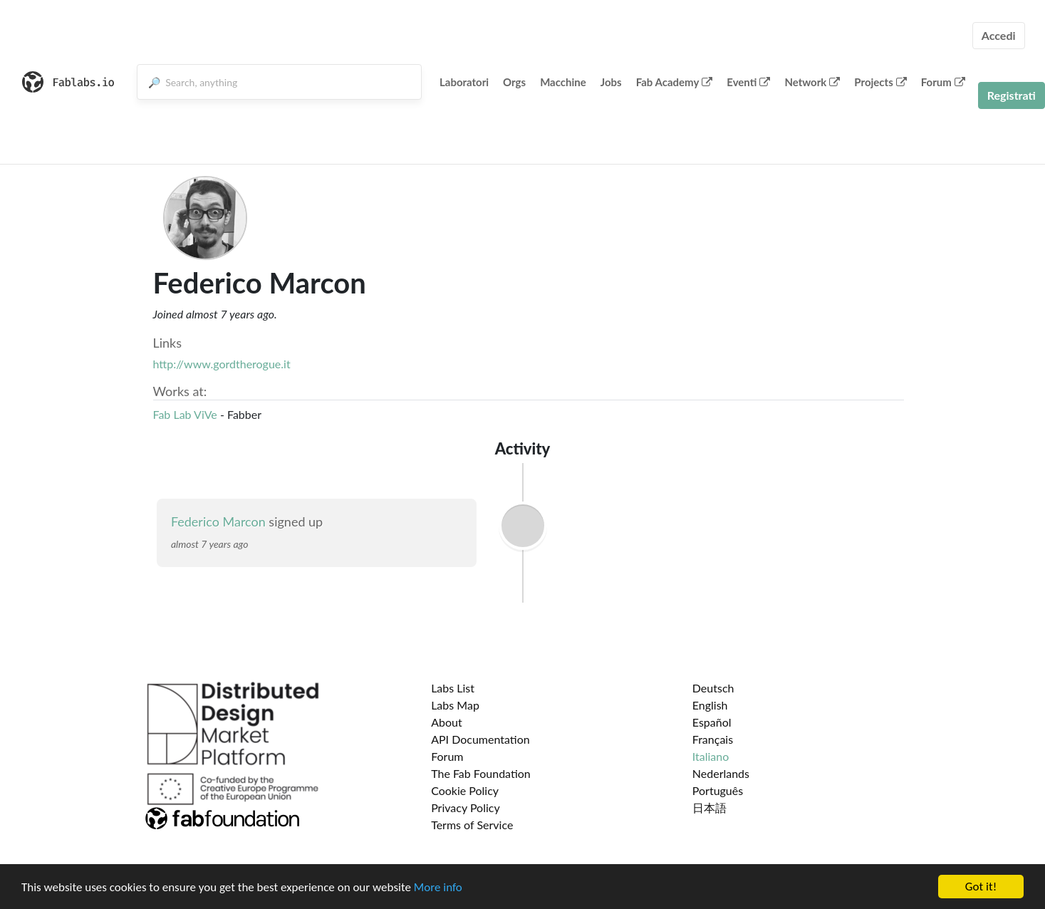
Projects (880, 82)
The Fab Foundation (481, 773)
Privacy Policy (465, 807)
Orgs (514, 82)
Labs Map (455, 705)
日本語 (709, 807)
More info (438, 888)
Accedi (999, 35)
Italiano (710, 756)
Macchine (563, 82)
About (446, 722)
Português (717, 790)
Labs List (452, 688)
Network (812, 82)
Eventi (748, 82)
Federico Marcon (218, 521)
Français (712, 739)
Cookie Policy (465, 790)
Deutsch (713, 688)
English (710, 705)
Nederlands (720, 773)
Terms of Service (472, 824)
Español (712, 722)
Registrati (1011, 95)
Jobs (611, 82)
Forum (943, 82)
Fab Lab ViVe (185, 414)
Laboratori (464, 82)
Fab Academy (674, 82)
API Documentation (480, 739)
